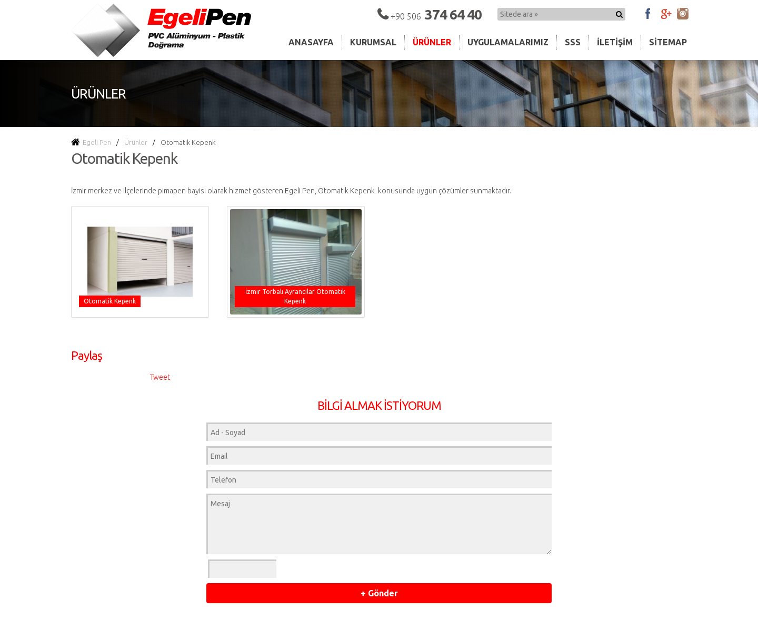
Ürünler (432, 42)
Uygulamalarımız (507, 42)
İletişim (615, 42)
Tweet (160, 377)
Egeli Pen (91, 142)
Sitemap (668, 42)
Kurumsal (373, 42)
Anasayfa (311, 42)
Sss (573, 42)
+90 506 (436, 16)
